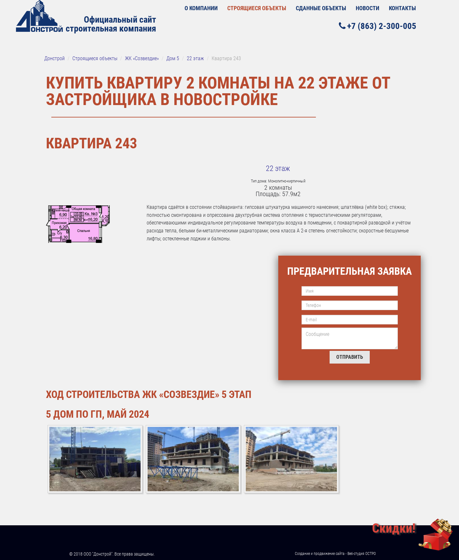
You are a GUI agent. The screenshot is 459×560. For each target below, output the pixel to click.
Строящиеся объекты (256, 8)
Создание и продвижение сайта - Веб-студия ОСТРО (335, 553)
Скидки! (393, 528)
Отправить (349, 357)
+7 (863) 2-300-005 (377, 26)
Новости (367, 8)
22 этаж (278, 168)
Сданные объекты (321, 8)
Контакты (402, 8)
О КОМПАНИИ (201, 8)
